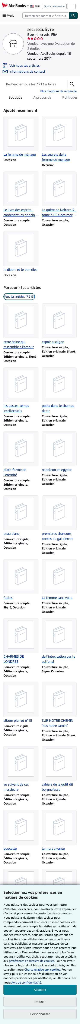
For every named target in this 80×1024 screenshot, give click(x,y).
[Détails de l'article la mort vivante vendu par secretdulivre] (59, 830)
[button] (72, 84)
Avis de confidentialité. (26, 982)
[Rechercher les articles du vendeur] (31, 84)
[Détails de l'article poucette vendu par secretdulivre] (20, 830)
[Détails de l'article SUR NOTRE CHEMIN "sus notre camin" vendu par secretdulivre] (59, 705)
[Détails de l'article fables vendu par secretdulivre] (20, 579)
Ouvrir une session (54, 6)
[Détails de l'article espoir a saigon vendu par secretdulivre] (59, 323)
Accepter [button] (40, 989)
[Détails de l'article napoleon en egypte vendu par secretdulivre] (59, 451)
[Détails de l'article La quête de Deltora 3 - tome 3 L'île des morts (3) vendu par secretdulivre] (59, 195)
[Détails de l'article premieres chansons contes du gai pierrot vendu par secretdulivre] (59, 518)
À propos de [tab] (42, 98)
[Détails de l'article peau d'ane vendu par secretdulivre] (20, 515)
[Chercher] (73, 15)
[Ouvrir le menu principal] (9, 15)
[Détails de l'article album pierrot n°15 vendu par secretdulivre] (20, 702)
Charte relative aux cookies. (42, 969)
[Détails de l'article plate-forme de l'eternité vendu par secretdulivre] (20, 454)
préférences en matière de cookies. (32, 960)
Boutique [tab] (15, 98)
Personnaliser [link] (40, 1014)
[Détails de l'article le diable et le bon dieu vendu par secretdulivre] (20, 251)
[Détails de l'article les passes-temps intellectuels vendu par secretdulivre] (20, 390)
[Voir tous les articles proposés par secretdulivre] (21, 65)
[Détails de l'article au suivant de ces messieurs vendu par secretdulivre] (20, 769)
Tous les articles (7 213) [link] (19, 296)
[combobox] (45, 15)
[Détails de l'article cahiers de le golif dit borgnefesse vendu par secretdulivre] (59, 769)
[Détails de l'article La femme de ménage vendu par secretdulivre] (20, 136)
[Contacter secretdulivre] (24, 71)
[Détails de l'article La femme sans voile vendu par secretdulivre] (59, 579)
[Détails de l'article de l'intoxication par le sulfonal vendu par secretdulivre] (59, 641)
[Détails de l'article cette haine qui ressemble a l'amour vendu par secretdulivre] (20, 326)
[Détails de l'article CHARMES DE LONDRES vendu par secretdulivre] (20, 641)
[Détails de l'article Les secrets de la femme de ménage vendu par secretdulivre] (59, 139)
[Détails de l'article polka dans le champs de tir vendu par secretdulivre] (59, 390)
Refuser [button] (40, 1002)
